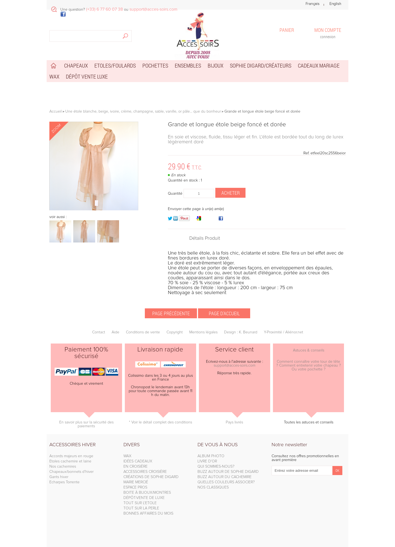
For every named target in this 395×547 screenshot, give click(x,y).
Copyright (175, 332)
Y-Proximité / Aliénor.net (283, 332)
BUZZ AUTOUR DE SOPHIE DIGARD (228, 472)
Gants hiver (58, 477)
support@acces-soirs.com (234, 365)
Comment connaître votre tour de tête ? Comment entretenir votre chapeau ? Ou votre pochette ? (308, 365)
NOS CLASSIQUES (213, 487)
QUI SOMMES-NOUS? (216, 466)
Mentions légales (203, 332)
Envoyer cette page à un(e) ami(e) (196, 209)
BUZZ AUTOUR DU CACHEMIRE (225, 477)
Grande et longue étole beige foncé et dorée (227, 125)
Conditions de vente (143, 332)
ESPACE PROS (135, 487)
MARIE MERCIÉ (135, 482)
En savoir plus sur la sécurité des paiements (86, 424)
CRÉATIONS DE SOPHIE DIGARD (151, 477)
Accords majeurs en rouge (71, 456)
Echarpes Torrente (64, 482)
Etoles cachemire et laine (70, 461)
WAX (127, 456)
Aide (115, 332)
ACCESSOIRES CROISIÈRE (145, 472)
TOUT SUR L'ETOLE (140, 503)
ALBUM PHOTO (211, 456)
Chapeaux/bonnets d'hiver (71, 472)
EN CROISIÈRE (135, 466)
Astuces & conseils (308, 350)
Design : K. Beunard (240, 332)
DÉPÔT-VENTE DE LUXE (144, 498)
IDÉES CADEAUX (137, 461)
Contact (98, 332)
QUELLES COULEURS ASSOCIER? (226, 482)
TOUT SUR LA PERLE (141, 508)
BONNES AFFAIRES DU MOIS (148, 513)
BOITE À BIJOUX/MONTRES (147, 493)
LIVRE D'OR (207, 461)
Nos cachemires (62, 466)
